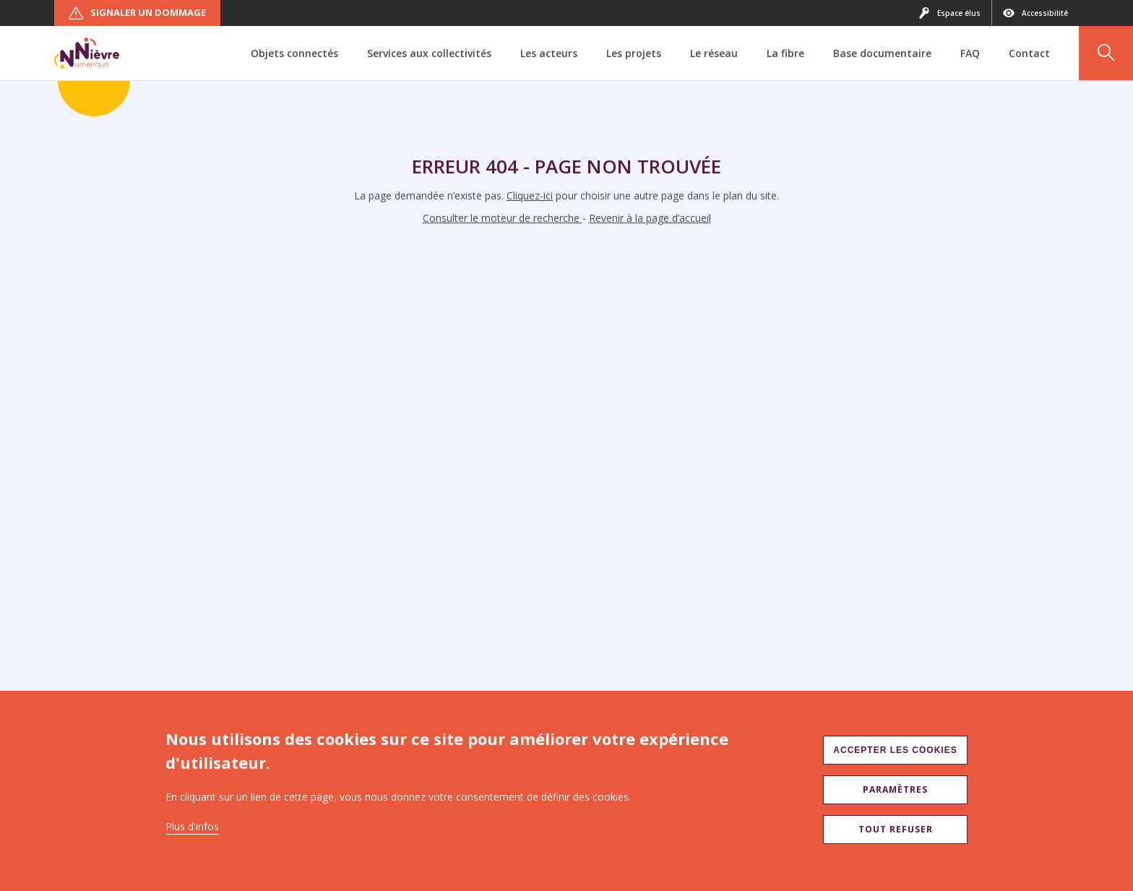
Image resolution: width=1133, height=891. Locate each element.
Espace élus (949, 13)
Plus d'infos (192, 826)
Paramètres (895, 789)
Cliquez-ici (530, 195)
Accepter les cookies (895, 750)
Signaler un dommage (137, 13)
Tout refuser (895, 829)
